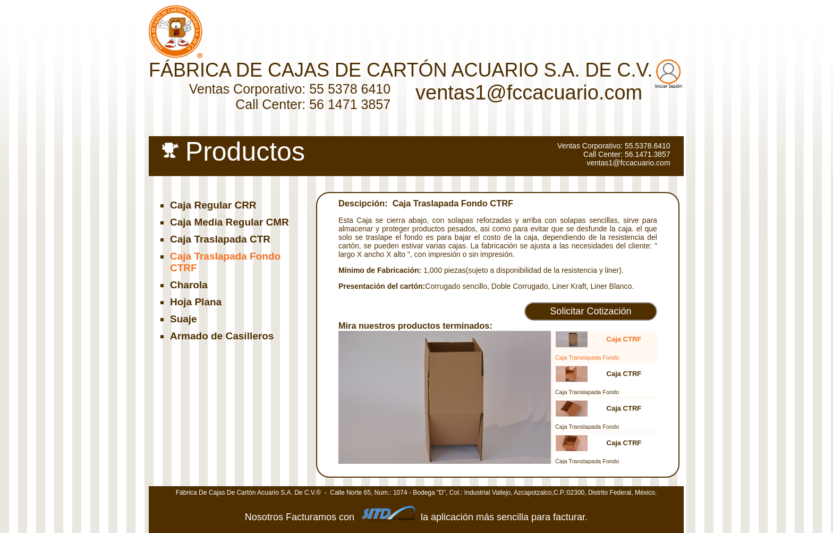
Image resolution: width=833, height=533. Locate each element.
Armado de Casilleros (222, 336)
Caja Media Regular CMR (229, 222)
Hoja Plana (196, 301)
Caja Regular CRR (213, 205)
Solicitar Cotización (590, 311)
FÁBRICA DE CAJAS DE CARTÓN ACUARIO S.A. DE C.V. (400, 70)
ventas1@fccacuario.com (528, 92)
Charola (189, 284)
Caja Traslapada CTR (220, 239)
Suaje (183, 318)
